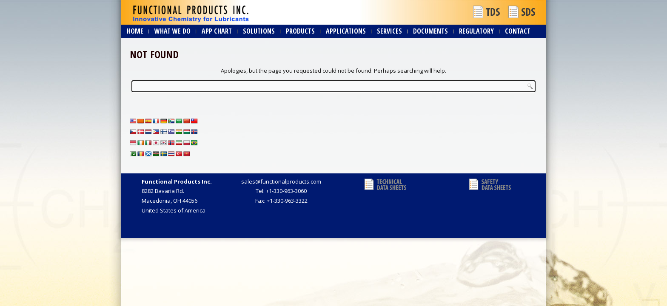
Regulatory (476, 31)
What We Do (172, 31)
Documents (430, 31)
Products (300, 31)
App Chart (217, 31)
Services (389, 31)
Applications (346, 31)
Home (135, 31)
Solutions (259, 31)
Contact (517, 31)
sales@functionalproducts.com (281, 181)
